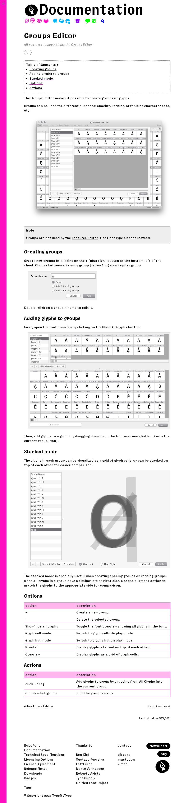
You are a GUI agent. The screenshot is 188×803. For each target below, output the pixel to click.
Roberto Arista (88, 773)
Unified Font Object (92, 782)
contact (124, 745)
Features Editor (85, 237)
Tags (28, 787)
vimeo (123, 764)
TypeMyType (62, 795)
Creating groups (42, 69)
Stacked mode (41, 78)
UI (27, 52)
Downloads (33, 773)
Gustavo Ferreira (90, 759)
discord (124, 754)
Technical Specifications (44, 754)
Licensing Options (39, 759)
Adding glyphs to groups (49, 73)
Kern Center (158, 706)
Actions (35, 87)
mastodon (126, 759)
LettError (84, 764)
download (158, 746)
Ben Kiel (82, 754)
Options (36, 83)
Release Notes (35, 768)
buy (164, 754)
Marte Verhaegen (90, 768)
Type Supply (85, 778)
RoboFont (32, 745)
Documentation (90, 9)
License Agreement (39, 764)
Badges (30, 778)
